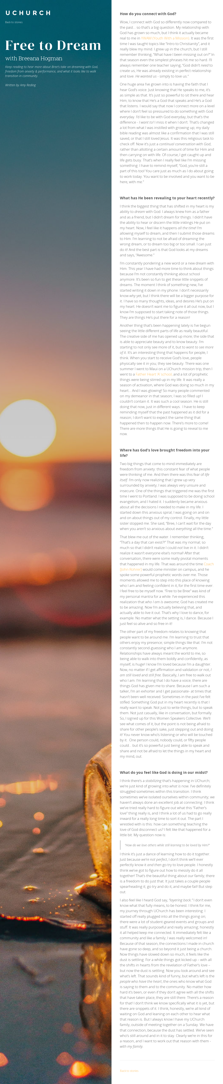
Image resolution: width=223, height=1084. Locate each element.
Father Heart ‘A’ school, (154, 374)
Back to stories (14, 22)
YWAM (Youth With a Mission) (165, 38)
